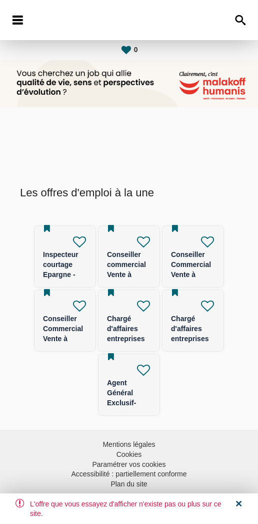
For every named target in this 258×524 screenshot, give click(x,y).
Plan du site (128, 484)
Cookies (129, 454)
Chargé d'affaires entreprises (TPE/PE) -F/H (125, 339)
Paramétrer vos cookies (129, 464)
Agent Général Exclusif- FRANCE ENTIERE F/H (128, 403)
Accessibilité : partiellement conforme (128, 474)
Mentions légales (128, 444)
